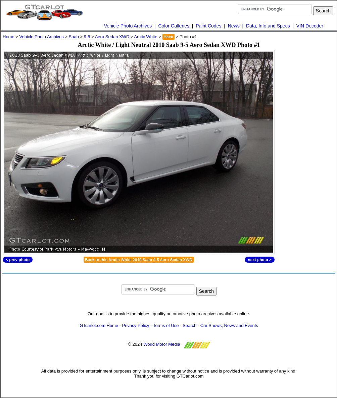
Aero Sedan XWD (112, 36)
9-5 (87, 36)
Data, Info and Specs (268, 25)
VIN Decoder (309, 25)
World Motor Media (161, 344)
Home (8, 36)
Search (189, 325)
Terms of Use (166, 325)
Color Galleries (173, 25)
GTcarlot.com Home (99, 325)
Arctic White (145, 36)
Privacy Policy (135, 325)
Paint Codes (208, 25)
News (234, 25)
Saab (74, 36)
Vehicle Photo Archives (128, 25)
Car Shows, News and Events (229, 325)
